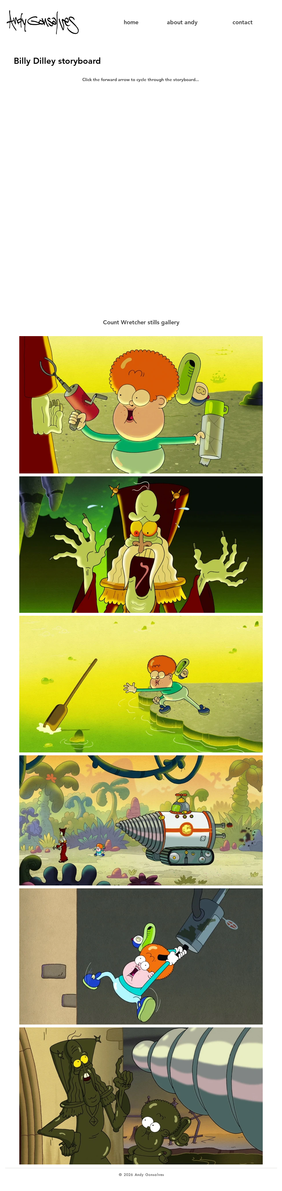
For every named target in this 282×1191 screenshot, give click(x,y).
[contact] (242, 22)
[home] (133, 22)
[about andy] (182, 22)
